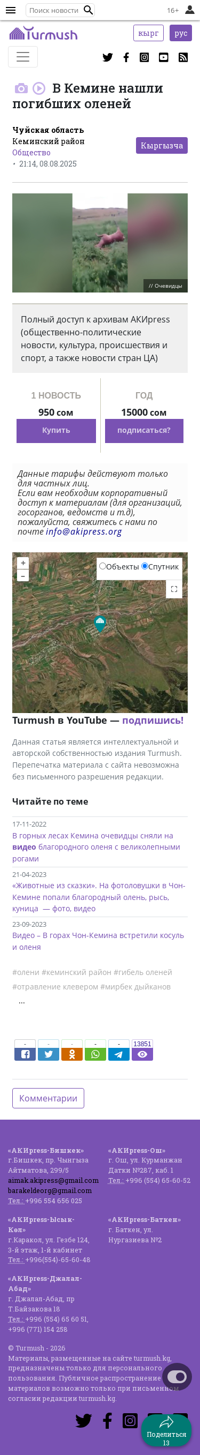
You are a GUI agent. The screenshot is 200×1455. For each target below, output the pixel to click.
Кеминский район (48, 141)
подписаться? (144, 430)
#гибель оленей (143, 972)
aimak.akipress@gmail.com (53, 1180)
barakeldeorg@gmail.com (50, 1190)
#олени (25, 972)
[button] (88, 10)
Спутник (160, 566)
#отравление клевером (55, 986)
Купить (56, 430)
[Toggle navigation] (23, 57)
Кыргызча (162, 145)
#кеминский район (76, 972)
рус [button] (180, 33)
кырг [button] (148, 33)
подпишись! (152, 720)
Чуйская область (48, 130)
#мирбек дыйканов (135, 986)
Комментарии (48, 1098)
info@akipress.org (84, 531)
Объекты (119, 566)
